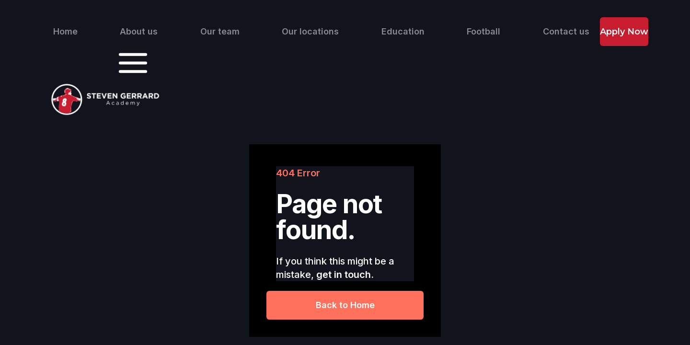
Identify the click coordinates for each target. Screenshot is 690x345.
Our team (220, 31)
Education (403, 31)
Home (65, 31)
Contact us (566, 31)
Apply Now (624, 31)
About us (139, 31)
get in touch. (345, 274)
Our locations (310, 31)
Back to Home (345, 305)
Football (483, 31)
